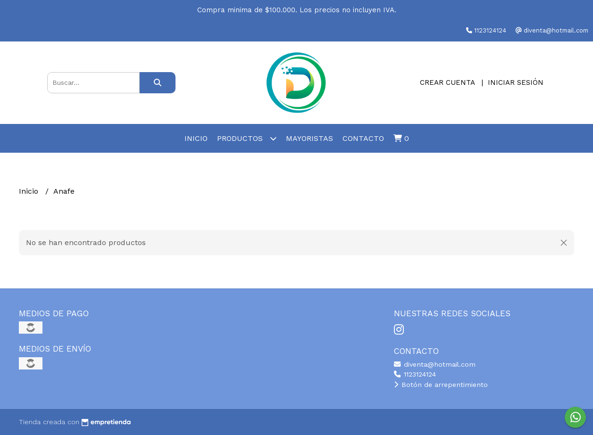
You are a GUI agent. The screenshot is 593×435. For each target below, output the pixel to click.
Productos (246, 138)
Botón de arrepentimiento (441, 384)
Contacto (363, 138)
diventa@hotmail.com (435, 364)
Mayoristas (309, 138)
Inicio (196, 138)
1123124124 (415, 374)
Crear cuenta (447, 82)
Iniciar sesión (515, 82)
